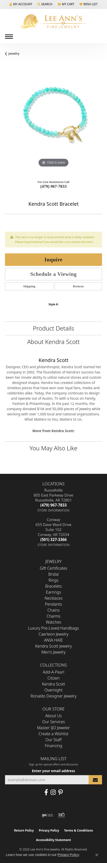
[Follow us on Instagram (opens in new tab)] (53, 792)
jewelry (13, 53)
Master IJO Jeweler (53, 727)
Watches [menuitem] (53, 622)
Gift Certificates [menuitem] (53, 568)
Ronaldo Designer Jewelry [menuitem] (53, 696)
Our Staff (54, 739)
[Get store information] (54, 510)
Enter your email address (53, 770)
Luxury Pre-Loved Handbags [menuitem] (53, 628)
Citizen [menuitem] (54, 678)
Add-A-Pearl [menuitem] (53, 672)
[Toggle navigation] (9, 36)
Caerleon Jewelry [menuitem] (53, 634)
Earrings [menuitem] (53, 592)
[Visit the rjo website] (61, 815)
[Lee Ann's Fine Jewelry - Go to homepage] (53, 21)
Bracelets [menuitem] (53, 586)
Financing (53, 745)
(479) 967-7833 (53, 186)
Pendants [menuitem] (53, 604)
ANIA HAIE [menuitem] (53, 640)
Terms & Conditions (78, 830)
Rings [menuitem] (53, 580)
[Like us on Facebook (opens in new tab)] (46, 792)
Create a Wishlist (53, 733)
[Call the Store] (53, 505)
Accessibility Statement (53, 840)
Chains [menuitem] (54, 610)
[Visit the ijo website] (47, 815)
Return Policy (24, 830)
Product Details (53, 328)
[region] (53, 120)
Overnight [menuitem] (54, 690)
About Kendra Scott (53, 342)
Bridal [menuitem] (53, 574)
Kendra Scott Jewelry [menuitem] (53, 646)
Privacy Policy (49, 830)
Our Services (53, 721)
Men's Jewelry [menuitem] (53, 652)
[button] (20, 4)
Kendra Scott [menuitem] (53, 684)
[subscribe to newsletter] (95, 779)
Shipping (29, 286)
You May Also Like (53, 448)
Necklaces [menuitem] (53, 598)
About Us (53, 715)
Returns (78, 286)
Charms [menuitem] (53, 616)
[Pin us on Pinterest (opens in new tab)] (60, 792)
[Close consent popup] (96, 855)
